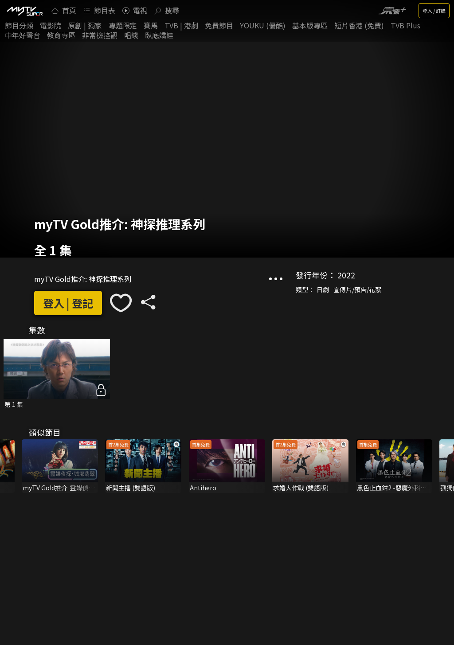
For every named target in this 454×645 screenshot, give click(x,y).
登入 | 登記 (68, 303)
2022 (346, 275)
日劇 (323, 289)
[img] (24, 11)
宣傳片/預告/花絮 (357, 289)
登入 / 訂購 (434, 10)
